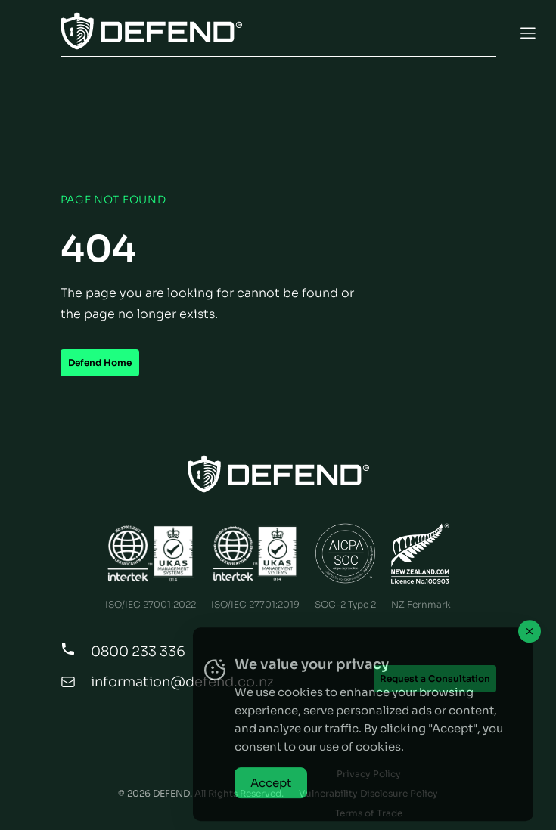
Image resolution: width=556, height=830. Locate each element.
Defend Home (100, 362)
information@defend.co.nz (182, 682)
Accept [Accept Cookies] (270, 801)
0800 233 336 (138, 651)
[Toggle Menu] (278, 32)
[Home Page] (278, 474)
